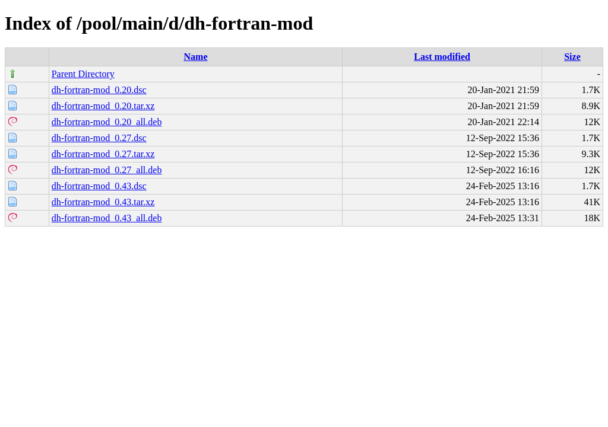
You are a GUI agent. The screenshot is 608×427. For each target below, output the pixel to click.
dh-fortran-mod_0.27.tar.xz (103, 154)
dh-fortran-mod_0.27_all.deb (107, 170)
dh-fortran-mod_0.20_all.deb (107, 122)
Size (572, 57)
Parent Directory (83, 74)
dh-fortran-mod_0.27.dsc (99, 138)
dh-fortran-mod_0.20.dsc (99, 90)
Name (196, 57)
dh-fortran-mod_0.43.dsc (99, 186)
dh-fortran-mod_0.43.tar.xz (103, 202)
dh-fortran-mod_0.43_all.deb (107, 218)
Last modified (442, 57)
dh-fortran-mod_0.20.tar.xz (103, 106)
